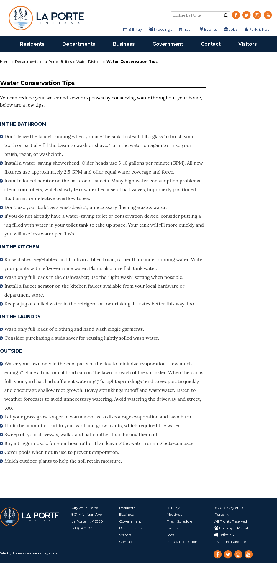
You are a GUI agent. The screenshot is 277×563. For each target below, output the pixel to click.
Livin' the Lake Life (230, 541)
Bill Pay (132, 29)
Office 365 (224, 535)
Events (208, 29)
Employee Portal (231, 528)
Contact (215, 43)
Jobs (230, 29)
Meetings (160, 29)
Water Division (89, 61)
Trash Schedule (179, 521)
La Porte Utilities (57, 61)
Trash (186, 29)
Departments (83, 43)
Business (128, 43)
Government (172, 43)
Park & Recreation (182, 541)
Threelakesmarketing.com (34, 553)
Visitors (252, 43)
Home (6, 61)
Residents (36, 43)
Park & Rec (257, 29)
